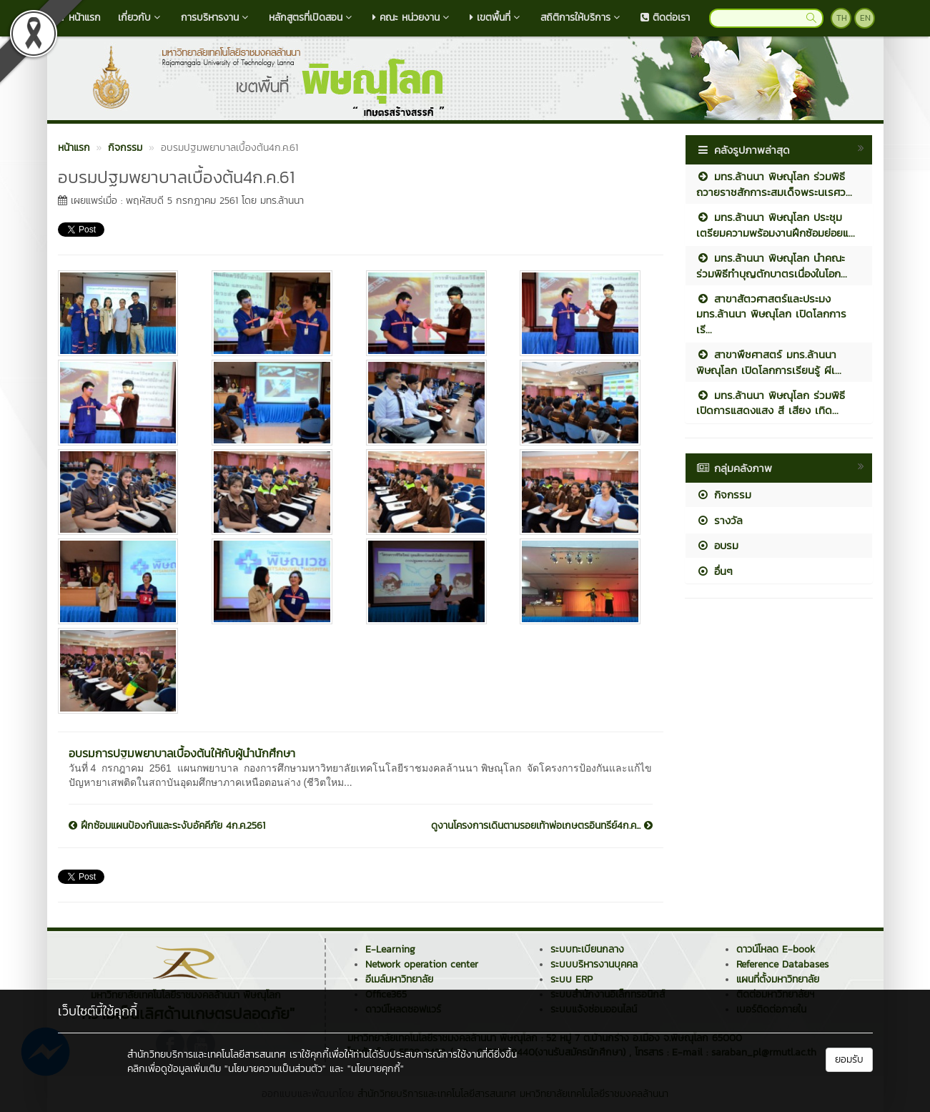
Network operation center (421, 964)
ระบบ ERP (571, 979)
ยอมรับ (849, 1059)
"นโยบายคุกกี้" (375, 1068)
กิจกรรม (723, 494)
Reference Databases (782, 964)
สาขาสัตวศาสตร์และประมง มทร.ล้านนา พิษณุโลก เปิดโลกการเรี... (771, 314)
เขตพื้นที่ (496, 17)
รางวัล (719, 520)
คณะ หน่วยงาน (412, 17)
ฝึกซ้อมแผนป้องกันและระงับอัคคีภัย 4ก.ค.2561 (167, 826)
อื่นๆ (714, 571)
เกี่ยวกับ (141, 17)
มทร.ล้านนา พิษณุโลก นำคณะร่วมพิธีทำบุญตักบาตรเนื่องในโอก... (771, 265)
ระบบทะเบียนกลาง (587, 949)
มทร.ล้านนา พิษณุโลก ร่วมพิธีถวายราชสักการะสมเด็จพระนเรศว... (774, 184)
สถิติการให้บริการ (581, 17)
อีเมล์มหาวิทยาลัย (399, 979)
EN (865, 17)
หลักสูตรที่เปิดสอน (312, 17)
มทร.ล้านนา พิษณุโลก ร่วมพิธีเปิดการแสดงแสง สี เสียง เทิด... (770, 402)
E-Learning (390, 949)
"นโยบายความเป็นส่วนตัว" (275, 1068)
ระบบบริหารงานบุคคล (594, 964)
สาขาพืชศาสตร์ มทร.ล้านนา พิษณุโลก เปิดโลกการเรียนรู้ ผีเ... (768, 362)
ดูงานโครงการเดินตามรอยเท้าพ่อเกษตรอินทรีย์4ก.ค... (542, 826)
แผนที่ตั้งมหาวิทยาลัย (777, 979)
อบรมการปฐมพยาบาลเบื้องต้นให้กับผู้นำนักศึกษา (182, 753)
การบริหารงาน (216, 17)
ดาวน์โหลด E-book (775, 949)
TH (841, 17)
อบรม (717, 545)
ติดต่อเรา (665, 17)
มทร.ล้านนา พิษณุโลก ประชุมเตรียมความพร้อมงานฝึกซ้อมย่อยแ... (775, 224)
